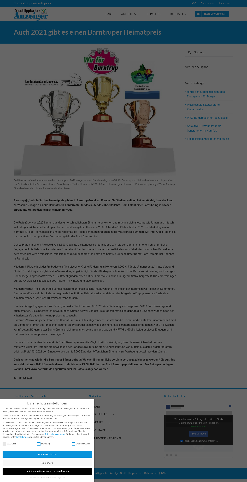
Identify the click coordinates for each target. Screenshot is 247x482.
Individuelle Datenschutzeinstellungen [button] (45, 471)
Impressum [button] (59, 478)
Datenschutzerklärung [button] (46, 478)
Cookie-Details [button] (32, 478)
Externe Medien (79, 443)
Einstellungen (20, 437)
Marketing (42, 443)
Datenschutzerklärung (53, 434)
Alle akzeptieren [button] (45, 454)
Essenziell (7, 443)
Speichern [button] (45, 463)
